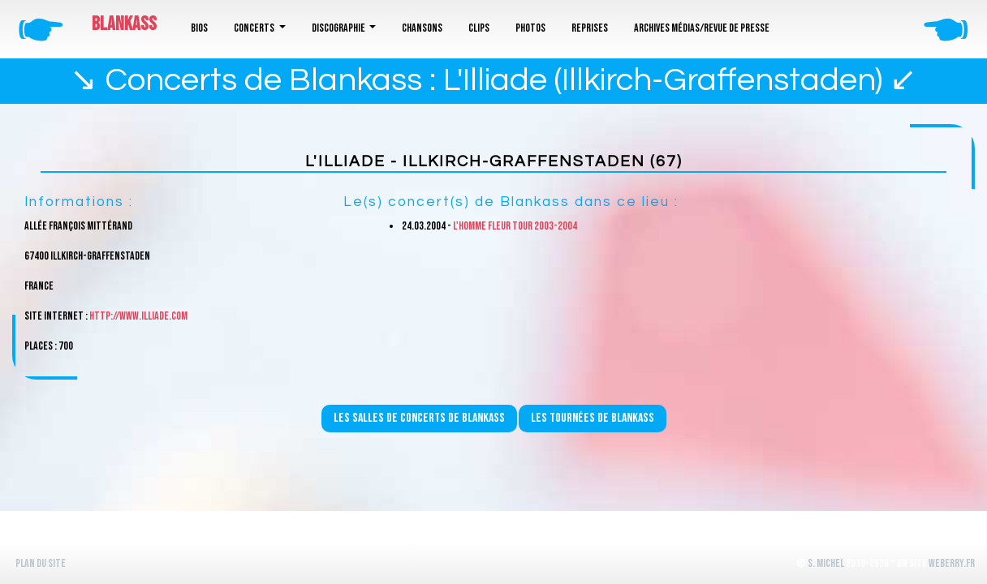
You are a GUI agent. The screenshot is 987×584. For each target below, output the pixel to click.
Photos (530, 28)
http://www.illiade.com (138, 316)
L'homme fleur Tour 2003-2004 (515, 226)
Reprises (589, 28)
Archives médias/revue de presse (701, 28)
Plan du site (40, 563)
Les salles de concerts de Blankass (419, 418)
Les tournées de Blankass (592, 418)
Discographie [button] (339, 28)
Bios (199, 28)
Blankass (124, 24)
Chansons (422, 28)
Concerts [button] (255, 28)
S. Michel (826, 563)
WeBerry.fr (952, 563)
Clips (478, 28)
